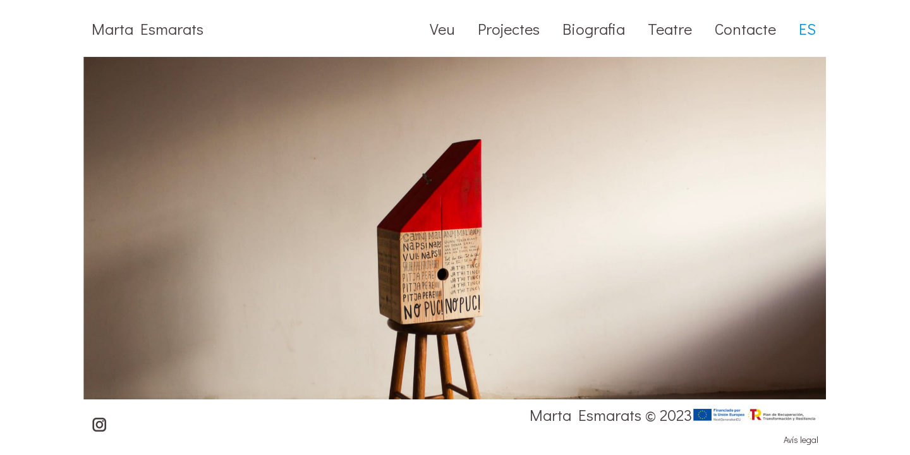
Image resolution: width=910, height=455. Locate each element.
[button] (888, 256)
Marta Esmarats (147, 28)
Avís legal (801, 440)
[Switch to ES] (807, 28)
